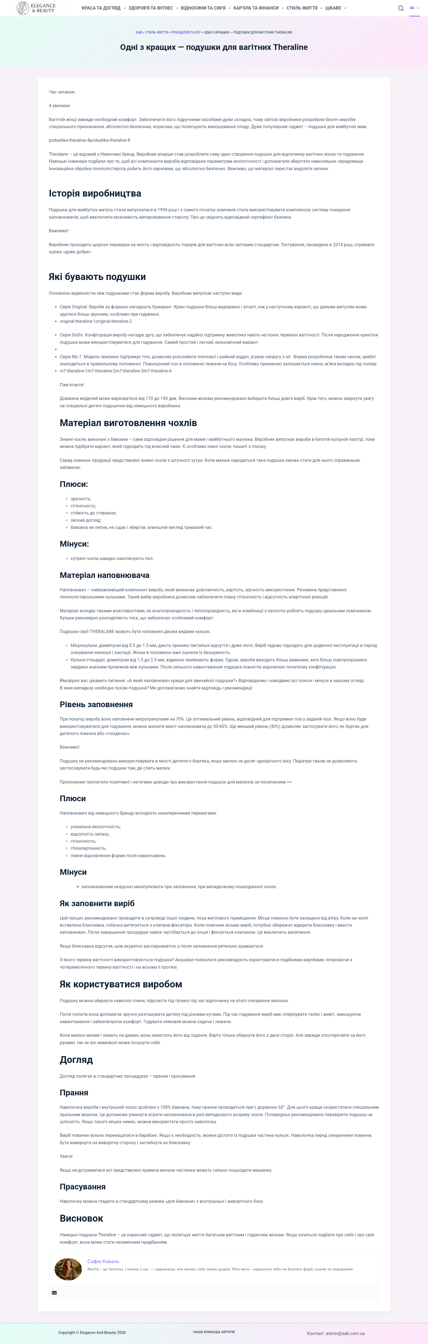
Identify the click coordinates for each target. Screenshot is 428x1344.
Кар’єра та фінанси (258, 8)
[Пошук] (401, 8)
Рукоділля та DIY (186, 32)
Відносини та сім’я (206, 8)
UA (415, 8)
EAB (139, 32)
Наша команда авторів (214, 1332)
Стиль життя (305, 8)
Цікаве (335, 8)
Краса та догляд (104, 8)
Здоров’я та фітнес (153, 8)
